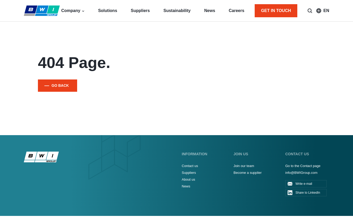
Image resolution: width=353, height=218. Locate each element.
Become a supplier (248, 173)
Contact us (190, 166)
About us (188, 179)
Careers (236, 10)
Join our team (244, 166)
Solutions (107, 10)
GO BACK (60, 85)
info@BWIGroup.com (301, 173)
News (209, 10)
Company (70, 10)
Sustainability (177, 10)
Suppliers (140, 10)
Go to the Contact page (302, 166)
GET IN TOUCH (276, 10)
